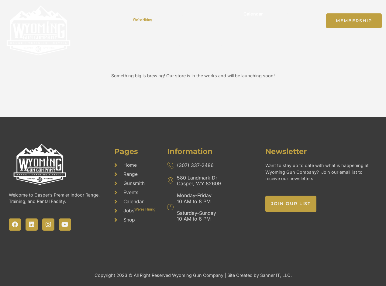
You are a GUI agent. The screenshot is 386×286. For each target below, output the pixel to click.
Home (128, 13)
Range (157, 13)
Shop (283, 13)
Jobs (137, 21)
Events (221, 13)
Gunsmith (188, 13)
